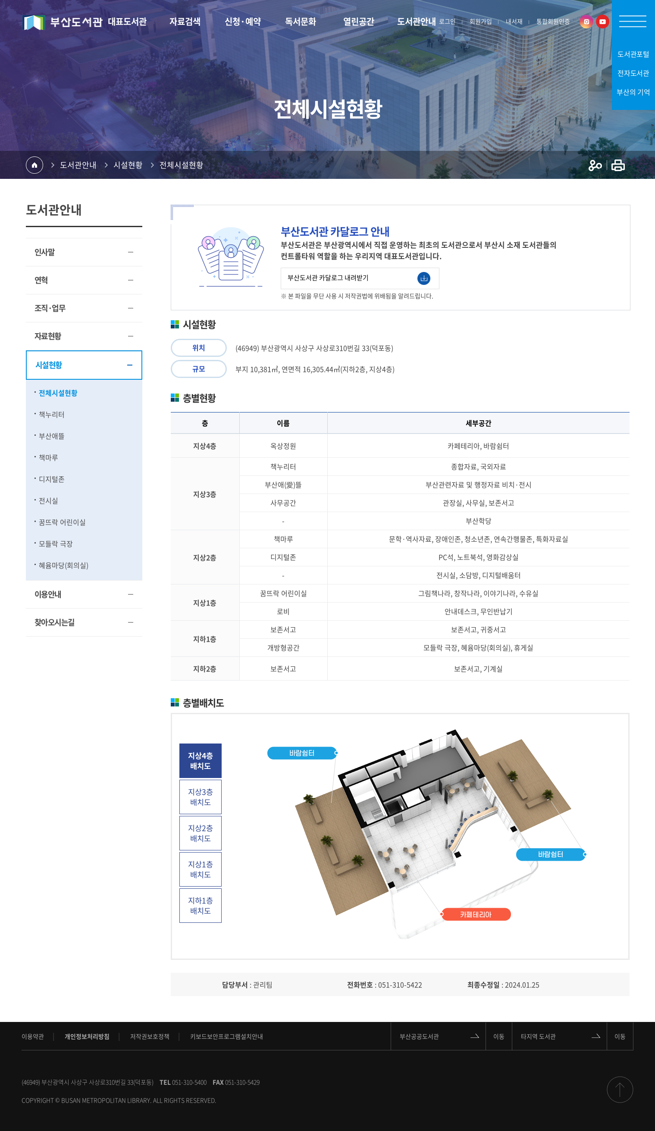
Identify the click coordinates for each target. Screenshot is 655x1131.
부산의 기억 (633, 92)
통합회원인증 (553, 21)
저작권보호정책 (149, 1036)
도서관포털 (633, 54)
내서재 (514, 21)
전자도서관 (633, 73)
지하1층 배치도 (200, 905)
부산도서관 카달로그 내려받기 (359, 278)
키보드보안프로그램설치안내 (226, 1036)
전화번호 (360, 984)
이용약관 (33, 1036)
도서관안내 (78, 165)
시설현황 (128, 165)
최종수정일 (483, 984)
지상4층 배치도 (200, 761)
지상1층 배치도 (200, 869)
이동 (499, 1035)
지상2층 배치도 (200, 833)
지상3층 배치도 (200, 797)
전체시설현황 (182, 165)
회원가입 (481, 21)
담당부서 (235, 984)
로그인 (447, 21)
